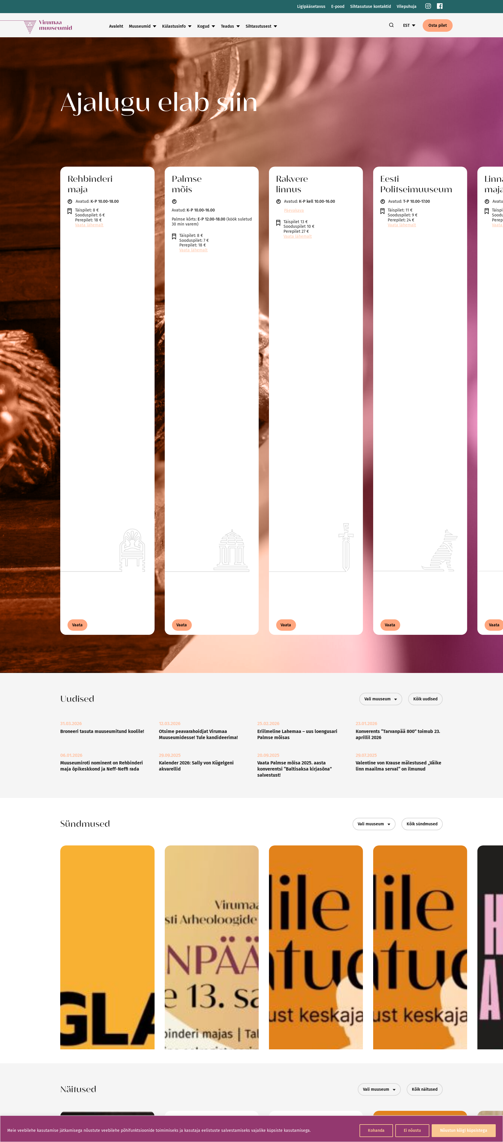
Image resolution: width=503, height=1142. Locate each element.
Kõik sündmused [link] (422, 824)
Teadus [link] (227, 26)
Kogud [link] (203, 26)
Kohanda (376, 1130)
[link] (428, 6)
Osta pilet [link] (437, 25)
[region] (251, 1128)
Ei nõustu (412, 1130)
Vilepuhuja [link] (407, 6)
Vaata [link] (77, 625)
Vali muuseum (380, 699)
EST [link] (406, 25)
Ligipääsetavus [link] (311, 6)
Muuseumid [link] (139, 26)
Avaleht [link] (116, 26)
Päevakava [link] (294, 210)
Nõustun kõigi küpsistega (463, 1130)
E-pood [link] (337, 6)
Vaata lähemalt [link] (89, 225)
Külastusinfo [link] (174, 26)
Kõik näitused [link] (425, 1089)
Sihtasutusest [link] (258, 26)
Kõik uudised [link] (425, 699)
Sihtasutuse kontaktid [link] (370, 6)
